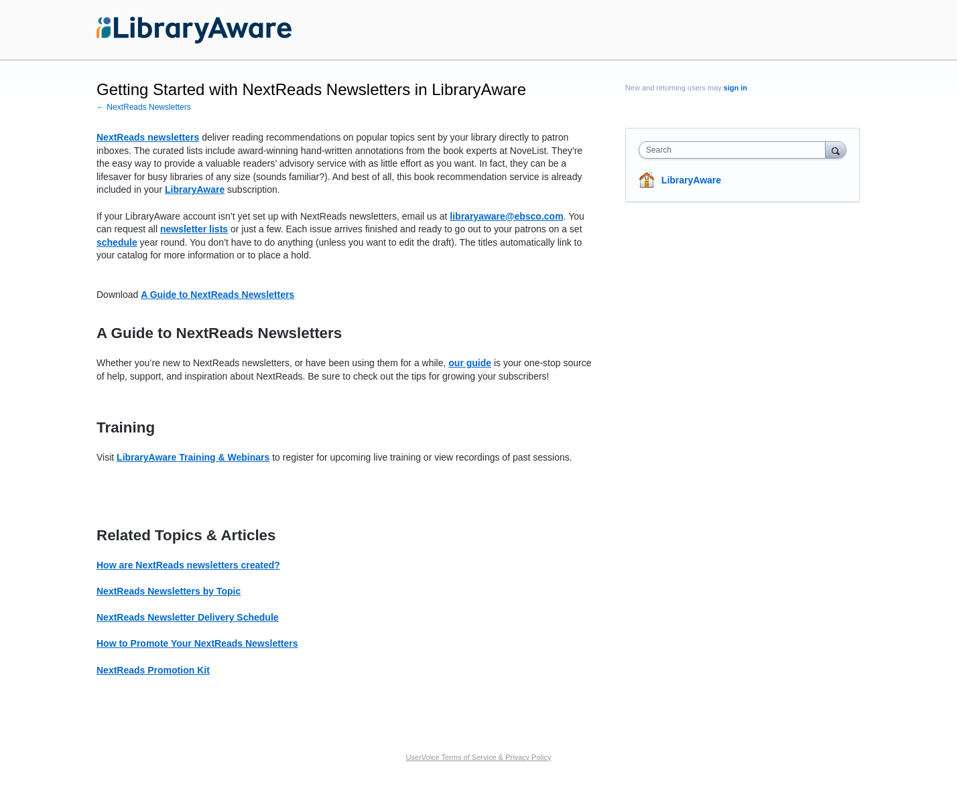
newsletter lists (194, 229)
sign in (735, 88)
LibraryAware (691, 180)
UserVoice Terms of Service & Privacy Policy (479, 757)
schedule (117, 242)
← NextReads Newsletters (144, 107)
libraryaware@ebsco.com (506, 216)
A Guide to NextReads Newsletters (217, 294)
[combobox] (735, 150)
